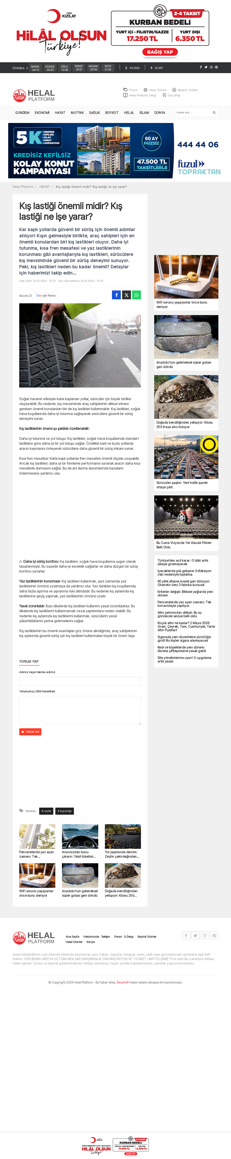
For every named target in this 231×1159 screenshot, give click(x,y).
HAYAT (60, 116)
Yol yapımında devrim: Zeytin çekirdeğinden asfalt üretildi (121, 858)
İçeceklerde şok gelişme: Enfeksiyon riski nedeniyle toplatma (185, 576)
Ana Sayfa (72, 940)
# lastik (46, 814)
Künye (91, 945)
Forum (118, 940)
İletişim (106, 940)
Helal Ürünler (74, 945)
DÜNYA (159, 116)
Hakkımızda (91, 940)
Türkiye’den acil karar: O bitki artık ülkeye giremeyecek (183, 566)
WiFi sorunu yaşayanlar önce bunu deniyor (36, 897)
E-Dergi (128, 940)
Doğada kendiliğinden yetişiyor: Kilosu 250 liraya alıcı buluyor (121, 897)
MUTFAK (77, 116)
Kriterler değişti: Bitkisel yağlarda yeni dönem (185, 597)
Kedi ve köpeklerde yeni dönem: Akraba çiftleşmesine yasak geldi (182, 652)
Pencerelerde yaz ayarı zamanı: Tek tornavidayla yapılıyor (36, 858)
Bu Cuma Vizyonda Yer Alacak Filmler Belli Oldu (184, 549)
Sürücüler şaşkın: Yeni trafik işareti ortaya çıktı (182, 489)
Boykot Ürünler (147, 940)
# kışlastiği (64, 814)
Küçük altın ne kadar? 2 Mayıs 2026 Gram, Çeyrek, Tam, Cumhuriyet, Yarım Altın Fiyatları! (186, 630)
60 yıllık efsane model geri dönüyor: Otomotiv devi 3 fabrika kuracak (184, 586)
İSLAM (144, 116)
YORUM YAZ (30, 735)
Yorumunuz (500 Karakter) (37, 695)
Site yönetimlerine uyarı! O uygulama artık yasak (185, 663)
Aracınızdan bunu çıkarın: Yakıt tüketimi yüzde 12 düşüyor (77, 858)
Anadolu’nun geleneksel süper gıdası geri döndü (80, 897)
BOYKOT (112, 116)
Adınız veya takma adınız (37, 676)
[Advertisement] (80, 523)
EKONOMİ (42, 116)
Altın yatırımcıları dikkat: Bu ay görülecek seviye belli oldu (180, 618)
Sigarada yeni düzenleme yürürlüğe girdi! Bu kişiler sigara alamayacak (184, 642)
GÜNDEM (22, 116)
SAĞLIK (94, 116)
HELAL (129, 116)
